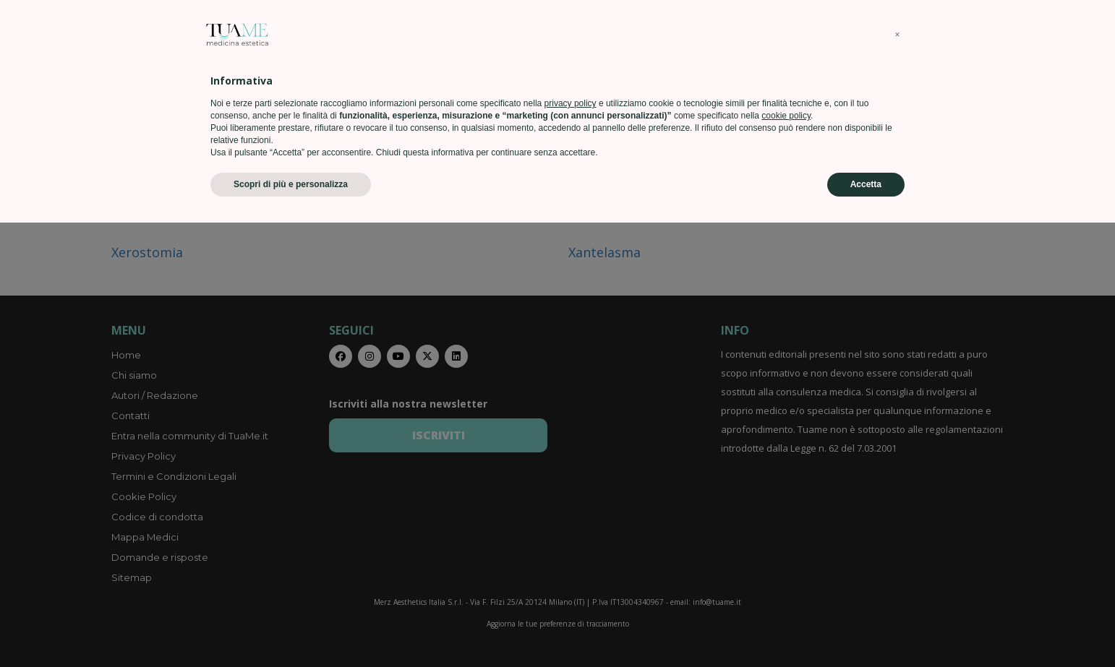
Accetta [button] (865, 629)
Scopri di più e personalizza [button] (291, 629)
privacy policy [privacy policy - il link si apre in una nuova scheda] (570, 548)
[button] (897, 479)
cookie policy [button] (786, 560)
